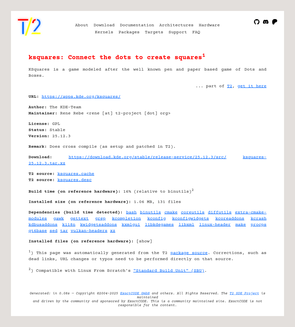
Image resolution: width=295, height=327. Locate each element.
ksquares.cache (75, 173)
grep (100, 218)
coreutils (193, 212)
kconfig (156, 218)
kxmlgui (131, 224)
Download (104, 25)
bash (131, 212)
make (240, 224)
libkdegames (159, 224)
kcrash (258, 218)
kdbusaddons (43, 224)
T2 (229, 86)
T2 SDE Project (244, 293)
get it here (252, 86)
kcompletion (126, 218)
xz (112, 230)
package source (188, 253)
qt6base (38, 230)
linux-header (215, 224)
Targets (154, 32)
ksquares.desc (74, 180)
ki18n (68, 224)
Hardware (209, 25)
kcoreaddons (229, 218)
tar (64, 230)
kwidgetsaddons (98, 224)
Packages (129, 32)
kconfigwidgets (190, 218)
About (81, 25)
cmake (170, 212)
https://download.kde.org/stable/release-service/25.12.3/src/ (148, 157)
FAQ (196, 32)
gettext (79, 218)
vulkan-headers (89, 230)
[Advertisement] (253, 122)
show (144, 241)
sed (53, 230)
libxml (186, 224)
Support (177, 32)
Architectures (176, 25)
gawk (58, 218)
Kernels (104, 32)
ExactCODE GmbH (135, 293)
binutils (150, 212)
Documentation (137, 25)
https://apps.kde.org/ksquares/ (81, 96)
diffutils (220, 212)
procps (258, 224)
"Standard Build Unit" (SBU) (168, 270)
